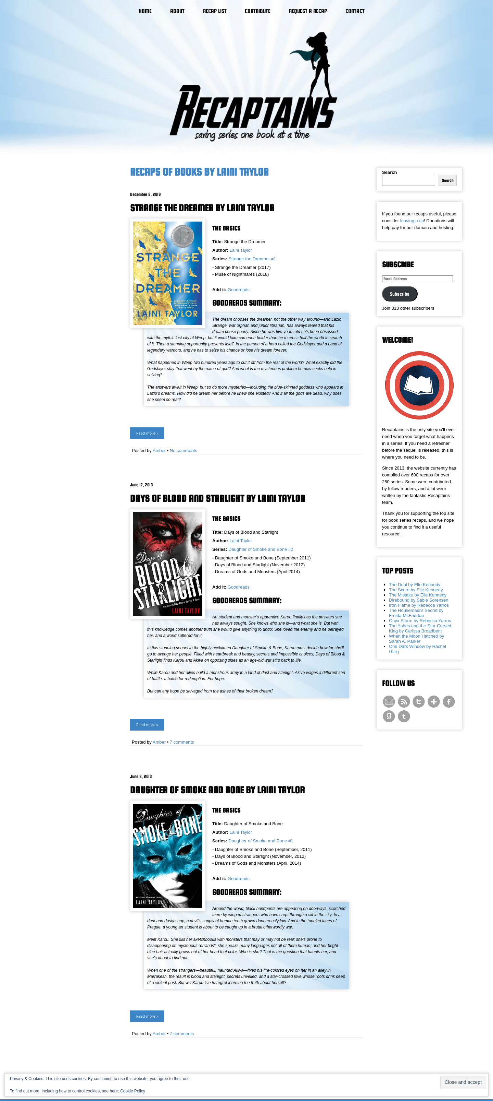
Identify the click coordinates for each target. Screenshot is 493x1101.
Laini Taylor (241, 250)
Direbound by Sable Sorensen (418, 600)
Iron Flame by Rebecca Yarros (419, 605)
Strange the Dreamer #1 (252, 258)
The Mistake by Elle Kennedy (417, 594)
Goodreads (239, 289)
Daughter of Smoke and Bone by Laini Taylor (217, 789)
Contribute (257, 11)
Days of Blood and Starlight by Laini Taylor (217, 498)
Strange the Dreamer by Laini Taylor (202, 207)
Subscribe (399, 294)
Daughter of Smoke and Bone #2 (260, 549)
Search (389, 172)
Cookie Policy (132, 1091)
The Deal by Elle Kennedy (414, 584)
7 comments (182, 742)
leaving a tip (412, 220)
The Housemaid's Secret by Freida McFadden (416, 613)
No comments (183, 450)
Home (145, 11)
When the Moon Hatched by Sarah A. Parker (416, 639)
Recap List (215, 11)
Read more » (147, 433)
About (177, 11)
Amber (159, 450)
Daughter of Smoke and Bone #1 (260, 840)
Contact (355, 11)
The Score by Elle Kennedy (416, 589)
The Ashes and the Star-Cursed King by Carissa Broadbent (420, 628)
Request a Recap (308, 11)
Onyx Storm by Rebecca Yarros (420, 620)
